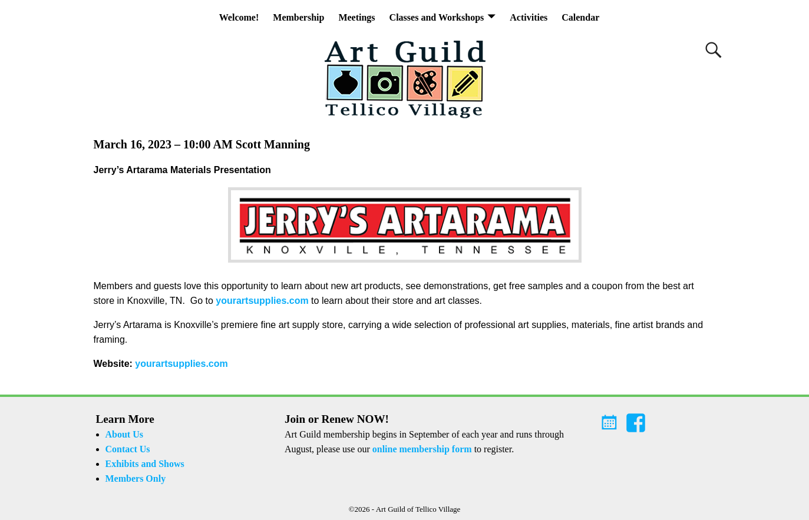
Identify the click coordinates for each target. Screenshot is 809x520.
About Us (124, 434)
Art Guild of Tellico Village (418, 509)
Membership (298, 17)
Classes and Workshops (436, 17)
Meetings (356, 17)
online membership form (422, 449)
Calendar (580, 17)
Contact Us (127, 449)
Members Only (135, 478)
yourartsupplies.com (262, 301)
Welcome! (239, 17)
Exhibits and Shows (144, 464)
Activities (528, 17)
